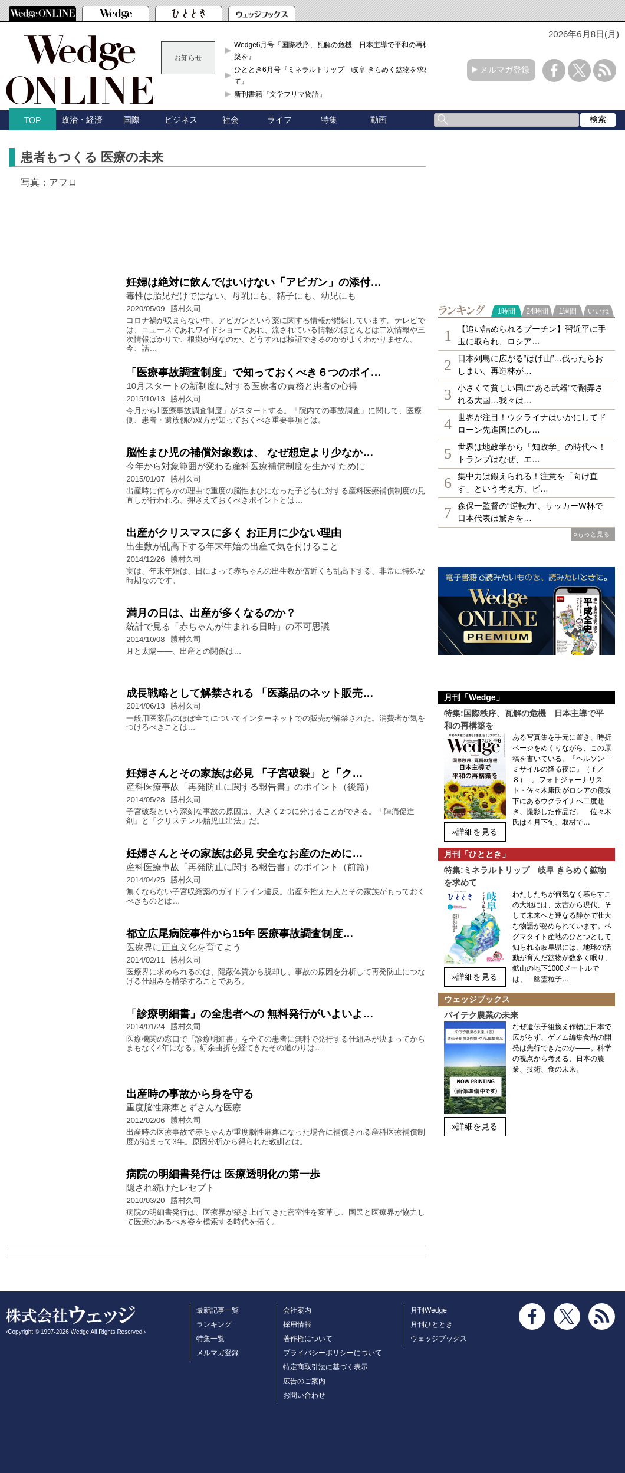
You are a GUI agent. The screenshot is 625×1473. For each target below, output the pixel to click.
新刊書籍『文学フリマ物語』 (280, 94)
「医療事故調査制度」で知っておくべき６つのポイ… (253, 372)
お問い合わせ (304, 1395)
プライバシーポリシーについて (332, 1353)
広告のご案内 (304, 1381)
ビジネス (181, 119)
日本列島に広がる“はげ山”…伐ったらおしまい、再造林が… (530, 364)
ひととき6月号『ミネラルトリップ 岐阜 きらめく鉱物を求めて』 (332, 75)
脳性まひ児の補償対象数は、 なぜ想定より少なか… (249, 453)
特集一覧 (210, 1338)
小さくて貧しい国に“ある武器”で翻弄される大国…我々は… (530, 394)
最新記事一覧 (217, 1310)
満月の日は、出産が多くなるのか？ (211, 613)
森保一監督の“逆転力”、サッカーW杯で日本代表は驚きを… (530, 512)
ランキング (214, 1324)
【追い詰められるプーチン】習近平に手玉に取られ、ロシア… (532, 335)
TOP (32, 120)
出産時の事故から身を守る (190, 1094)
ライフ (279, 119)
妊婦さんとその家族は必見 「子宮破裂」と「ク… (244, 773)
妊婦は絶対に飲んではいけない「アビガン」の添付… (253, 282)
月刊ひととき (431, 1324)
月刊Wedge (428, 1310)
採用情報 (297, 1324)
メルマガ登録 (504, 69)
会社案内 (297, 1310)
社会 (230, 119)
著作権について (308, 1338)
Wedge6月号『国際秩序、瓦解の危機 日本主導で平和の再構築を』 (332, 51)
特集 (329, 119)
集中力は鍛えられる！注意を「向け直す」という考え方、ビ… (528, 482)
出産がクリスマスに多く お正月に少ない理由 (233, 533)
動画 (378, 119)
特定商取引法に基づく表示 (325, 1367)
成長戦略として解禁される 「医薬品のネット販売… (249, 693)
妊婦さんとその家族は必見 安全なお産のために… (244, 853)
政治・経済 (82, 119)
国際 (131, 119)
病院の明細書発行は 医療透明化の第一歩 (223, 1174)
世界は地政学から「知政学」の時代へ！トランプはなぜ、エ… (532, 453)
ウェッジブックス (438, 1338)
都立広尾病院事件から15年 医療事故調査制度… (239, 934)
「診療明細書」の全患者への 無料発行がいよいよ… (249, 1014)
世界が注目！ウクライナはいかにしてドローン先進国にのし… (532, 423)
